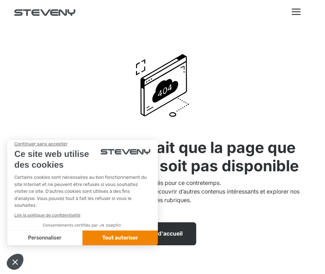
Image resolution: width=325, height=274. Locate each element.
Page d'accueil (163, 233)
